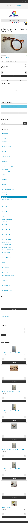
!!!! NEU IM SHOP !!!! (6, 136)
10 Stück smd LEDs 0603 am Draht (7, 199)
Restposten (4, 143)
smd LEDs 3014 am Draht (6, 234)
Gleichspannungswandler (6, 257)
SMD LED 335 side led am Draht (7, 189)
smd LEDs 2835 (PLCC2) (6, 247)
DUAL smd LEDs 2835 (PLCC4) (7, 249)
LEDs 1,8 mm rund (5, 267)
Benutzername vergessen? (5, 316)
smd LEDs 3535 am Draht (6, 242)
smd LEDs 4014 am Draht (6, 237)
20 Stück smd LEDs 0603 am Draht (7, 201)
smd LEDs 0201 (4, 192)
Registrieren (3, 314)
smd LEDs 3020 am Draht (6, 239)
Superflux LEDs (4, 280)
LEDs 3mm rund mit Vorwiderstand (8, 275)
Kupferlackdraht (4, 216)
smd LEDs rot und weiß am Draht (8, 260)
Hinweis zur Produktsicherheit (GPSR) (7, 97)
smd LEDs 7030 (4, 224)
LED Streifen (4, 184)
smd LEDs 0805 (4, 206)
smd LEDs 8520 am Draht (6, 226)
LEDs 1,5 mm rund (5, 270)
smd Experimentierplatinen (6, 146)
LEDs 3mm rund (5, 272)
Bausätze (3, 262)
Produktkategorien (5, 138)
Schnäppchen (4, 148)
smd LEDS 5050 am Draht (6, 244)
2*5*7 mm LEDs (5, 161)
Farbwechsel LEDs (5, 179)
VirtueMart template (10, 522)
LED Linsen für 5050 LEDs (7, 265)
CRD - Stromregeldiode (6, 153)
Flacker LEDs (4, 181)
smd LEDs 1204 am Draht (6, 209)
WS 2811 (3, 174)
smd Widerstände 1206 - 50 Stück (8, 285)
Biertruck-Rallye (5, 133)
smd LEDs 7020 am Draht (6, 221)
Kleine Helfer (4, 141)
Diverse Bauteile (5, 169)
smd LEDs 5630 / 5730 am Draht (7, 254)
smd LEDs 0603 (4, 197)
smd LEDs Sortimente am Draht (7, 166)
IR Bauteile (4, 151)
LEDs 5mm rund (5, 277)
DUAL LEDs (4, 187)
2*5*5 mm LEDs (5, 164)
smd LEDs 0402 (4, 194)
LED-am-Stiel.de (6, 57)
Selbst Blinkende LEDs (6, 156)
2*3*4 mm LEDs (5, 159)
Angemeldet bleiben (4, 306)
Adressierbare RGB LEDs (6, 171)
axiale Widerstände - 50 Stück (7, 290)
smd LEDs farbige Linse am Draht (8, 176)
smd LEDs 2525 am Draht (6, 229)
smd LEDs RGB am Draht (6, 252)
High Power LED (5, 282)
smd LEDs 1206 (4, 211)
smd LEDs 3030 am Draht (6, 214)
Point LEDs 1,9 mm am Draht (7, 219)
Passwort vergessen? (5, 318)
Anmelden (14, 309)
